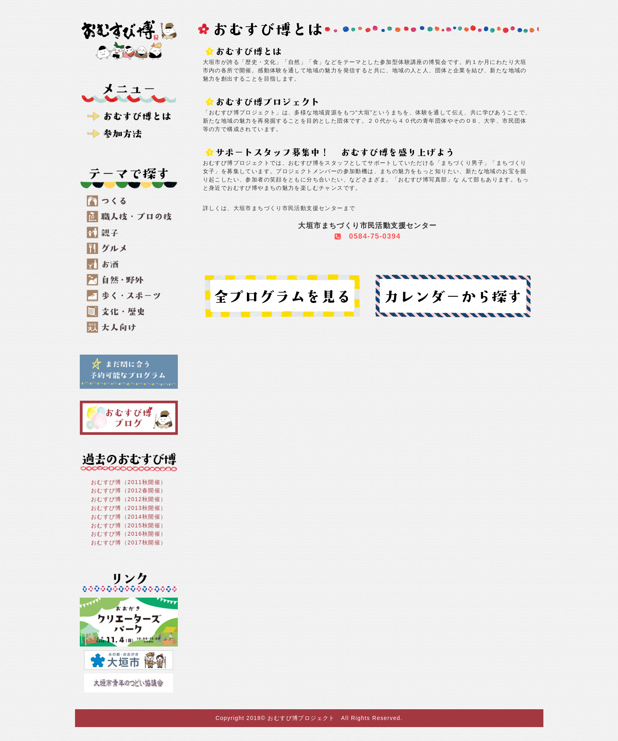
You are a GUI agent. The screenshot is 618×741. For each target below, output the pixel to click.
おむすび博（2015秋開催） (129, 525)
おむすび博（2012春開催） (129, 490)
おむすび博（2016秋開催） (129, 534)
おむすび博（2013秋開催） (129, 508)
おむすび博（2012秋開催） (129, 499)
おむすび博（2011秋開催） (129, 482)
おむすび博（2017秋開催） (129, 542)
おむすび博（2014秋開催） (129, 516)
